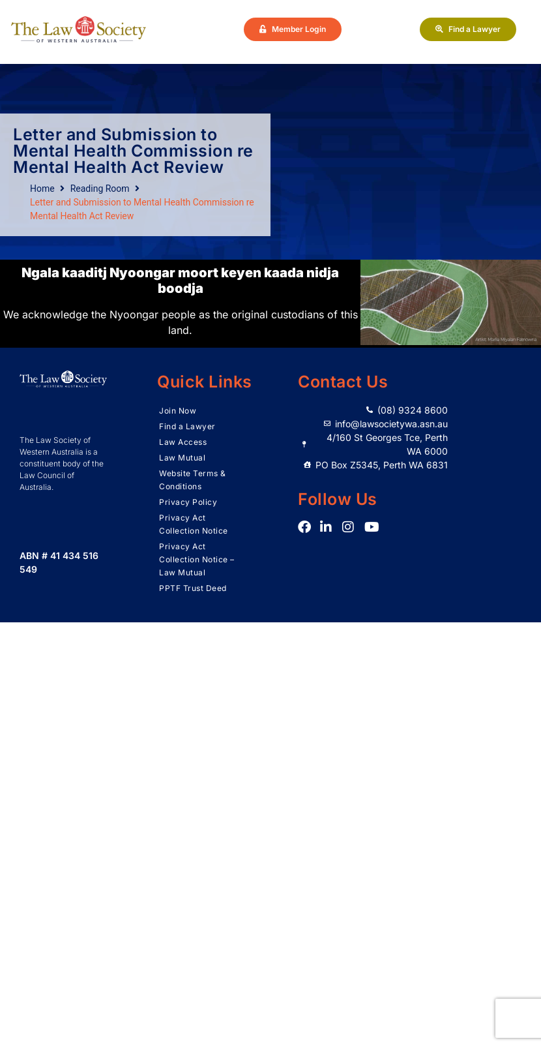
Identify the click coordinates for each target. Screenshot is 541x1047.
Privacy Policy (188, 502)
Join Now (177, 411)
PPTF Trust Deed (193, 588)
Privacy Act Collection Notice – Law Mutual (197, 559)
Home (42, 188)
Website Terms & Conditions (192, 479)
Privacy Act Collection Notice (193, 524)
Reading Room (100, 188)
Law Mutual (182, 458)
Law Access (183, 442)
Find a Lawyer (187, 426)
